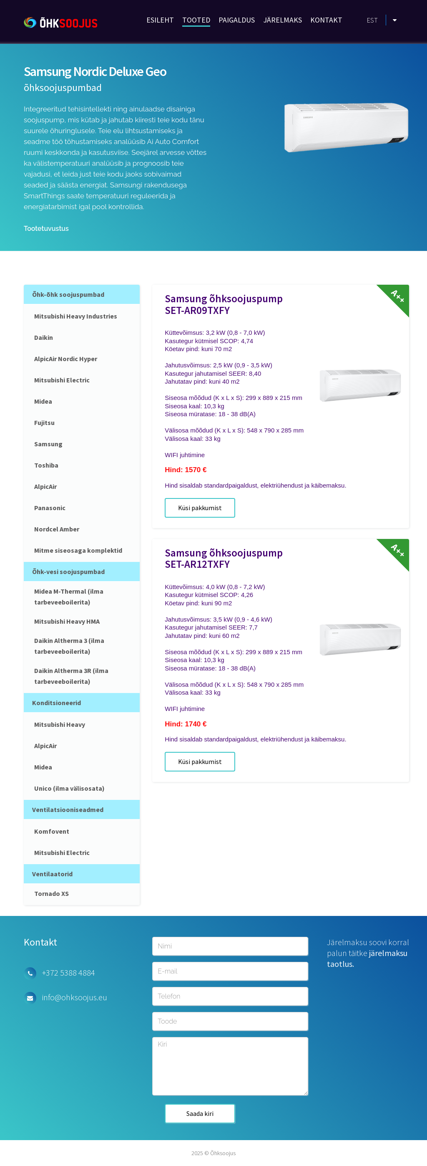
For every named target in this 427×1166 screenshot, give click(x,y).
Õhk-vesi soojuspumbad (68, 571)
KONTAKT (326, 20)
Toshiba (46, 465)
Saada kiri (200, 1113)
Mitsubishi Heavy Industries (75, 316)
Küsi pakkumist (200, 507)
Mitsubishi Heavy (59, 724)
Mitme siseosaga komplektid (78, 550)
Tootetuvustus (46, 229)
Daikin (43, 337)
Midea (43, 401)
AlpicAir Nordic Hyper (65, 358)
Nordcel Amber (56, 529)
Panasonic (49, 507)
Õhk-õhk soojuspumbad (68, 294)
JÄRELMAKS (282, 20)
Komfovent (51, 831)
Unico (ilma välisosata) (69, 788)
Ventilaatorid (52, 874)
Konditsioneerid (56, 702)
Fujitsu (44, 422)
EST (372, 20)
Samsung (48, 444)
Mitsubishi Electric (62, 380)
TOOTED (196, 20)
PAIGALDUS (237, 20)
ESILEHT (160, 20)
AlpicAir (45, 486)
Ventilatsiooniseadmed (67, 809)
